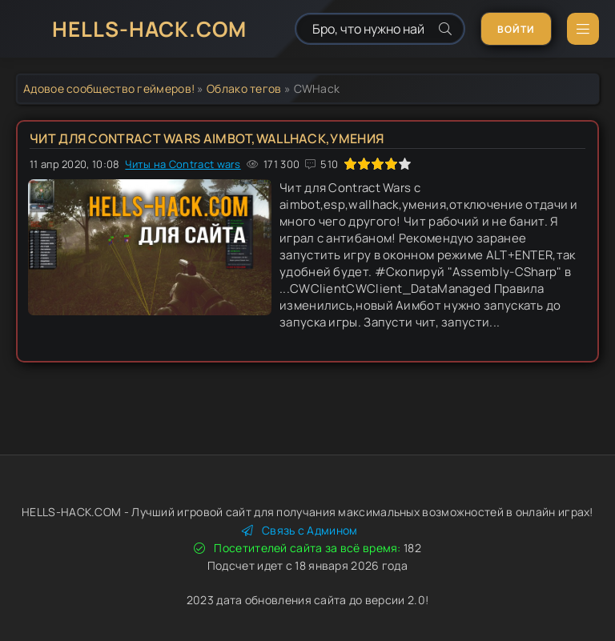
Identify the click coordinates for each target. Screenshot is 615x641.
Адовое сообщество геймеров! (109, 88)
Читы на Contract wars (182, 164)
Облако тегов (244, 88)
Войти (516, 29)
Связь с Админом (300, 530)
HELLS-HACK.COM (149, 28)
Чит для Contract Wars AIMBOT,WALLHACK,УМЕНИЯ (207, 138)
